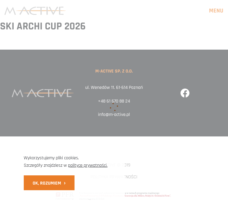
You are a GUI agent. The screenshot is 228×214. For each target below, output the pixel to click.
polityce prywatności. (87, 165)
